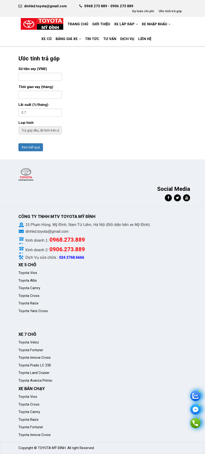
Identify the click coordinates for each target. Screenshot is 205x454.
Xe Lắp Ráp (124, 24)
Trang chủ (77, 24)
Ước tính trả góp (170, 11)
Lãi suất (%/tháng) (33, 105)
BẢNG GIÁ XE (67, 39)
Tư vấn (109, 39)
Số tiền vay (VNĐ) (32, 69)
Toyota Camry (29, 288)
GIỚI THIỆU (101, 24)
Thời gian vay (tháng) (35, 87)
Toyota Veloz (28, 342)
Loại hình (26, 123)
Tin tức (92, 39)
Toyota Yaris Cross (33, 311)
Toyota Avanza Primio (35, 380)
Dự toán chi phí (143, 11)
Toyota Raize (28, 303)
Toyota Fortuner (30, 350)
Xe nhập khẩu (154, 24)
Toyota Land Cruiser (33, 373)
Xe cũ (46, 39)
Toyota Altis (27, 280)
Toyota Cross (28, 296)
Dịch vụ (127, 39)
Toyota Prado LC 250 (34, 365)
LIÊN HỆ (144, 39)
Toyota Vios (28, 273)
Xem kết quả (30, 147)
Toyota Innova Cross (34, 357)
